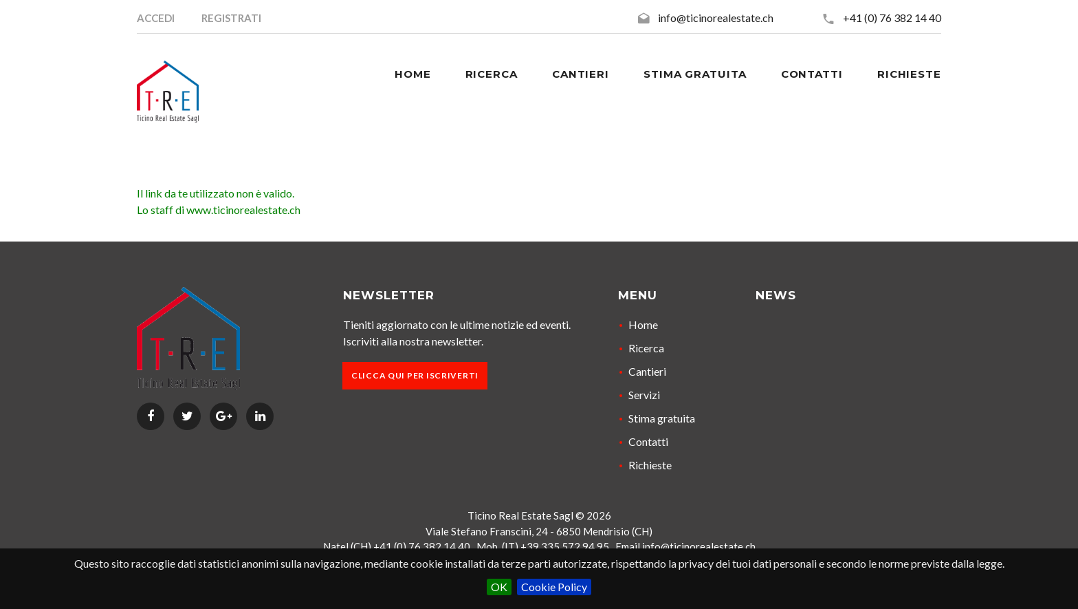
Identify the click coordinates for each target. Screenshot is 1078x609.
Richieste (650, 464)
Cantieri (647, 371)
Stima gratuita (661, 418)
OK (499, 586)
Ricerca (646, 347)
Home (643, 324)
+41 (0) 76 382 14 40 (892, 17)
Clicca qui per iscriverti (414, 375)
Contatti (648, 441)
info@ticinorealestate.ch (715, 17)
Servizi (644, 394)
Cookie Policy (554, 586)
